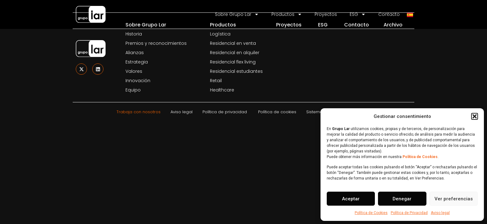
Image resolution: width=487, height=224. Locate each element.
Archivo (393, 24)
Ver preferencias (454, 199)
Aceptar (351, 199)
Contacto (356, 24)
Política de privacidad (225, 112)
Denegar (402, 199)
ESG (323, 24)
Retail (216, 80)
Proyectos (289, 24)
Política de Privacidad (409, 213)
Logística (220, 34)
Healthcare (222, 90)
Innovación (137, 80)
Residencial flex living (233, 62)
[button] (474, 116)
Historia (133, 34)
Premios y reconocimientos (156, 43)
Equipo (133, 90)
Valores (133, 71)
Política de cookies (277, 112)
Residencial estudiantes (236, 71)
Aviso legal (440, 213)
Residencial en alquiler (234, 52)
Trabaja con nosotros (138, 112)
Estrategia (136, 62)
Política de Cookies (371, 213)
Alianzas (134, 52)
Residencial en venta (233, 43)
